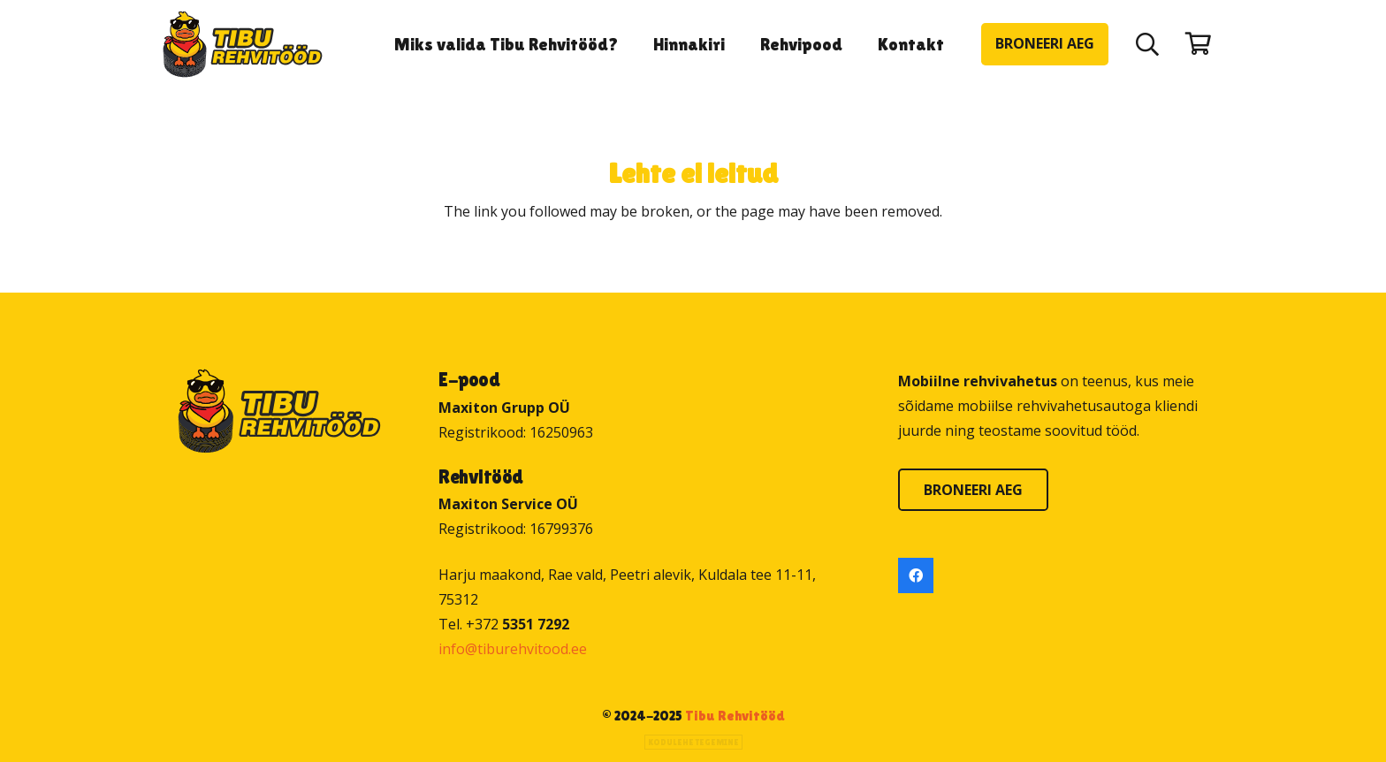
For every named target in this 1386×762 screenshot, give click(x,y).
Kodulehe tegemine (693, 742)
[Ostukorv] (1198, 44)
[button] (1148, 44)
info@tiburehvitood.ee (512, 649)
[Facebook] (915, 575)
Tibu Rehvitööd (735, 715)
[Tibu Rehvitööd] (243, 44)
